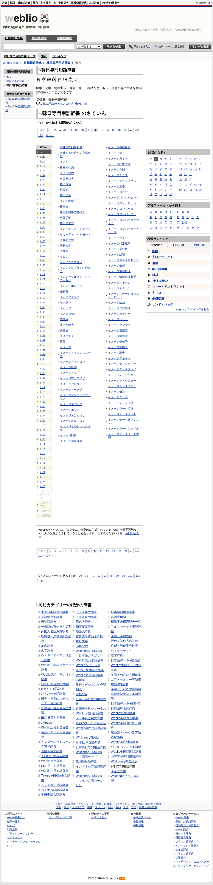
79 (70, 550)
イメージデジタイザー (122, 386)
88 (125, 129)
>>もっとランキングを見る (192, 309)
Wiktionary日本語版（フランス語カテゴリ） (89, 780)
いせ (42, 217)
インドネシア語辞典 (187, 845)
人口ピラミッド (162, 257)
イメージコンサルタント (123, 197)
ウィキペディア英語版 (126, 747)
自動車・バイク (113, 804)
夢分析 (64, 330)
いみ (42, 302)
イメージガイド (118, 158)
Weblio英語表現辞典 (124, 718)
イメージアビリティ (72, 384)
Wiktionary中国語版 (124, 761)
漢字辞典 (117, 655)
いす (42, 213)
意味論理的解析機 (71, 147)
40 (92, 575)
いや (42, 321)
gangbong (159, 268)
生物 (110, 807)
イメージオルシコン (72, 420)
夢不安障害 (67, 324)
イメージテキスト (119, 358)
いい (42, 161)
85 (107, 129)
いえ (42, 170)
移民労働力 (67, 223)
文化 (58, 807)
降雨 (155, 251)
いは (42, 274)
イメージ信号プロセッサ (123, 260)
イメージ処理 (116, 254)
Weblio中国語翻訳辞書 (126, 751)
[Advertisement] (198, 21)
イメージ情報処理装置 (122, 276)
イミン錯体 (67, 173)
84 (101, 129)
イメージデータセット (122, 414)
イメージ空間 (116, 169)
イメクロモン (68, 313)
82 (89, 129)
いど (42, 439)
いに (42, 255)
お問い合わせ (99, 817)
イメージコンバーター (122, 214)
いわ (42, 359)
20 (80, 575)
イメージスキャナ (119, 282)
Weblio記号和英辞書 (55, 727)
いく (42, 189)
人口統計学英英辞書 (54, 756)
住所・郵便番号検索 (124, 645)
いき (42, 184)
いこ (42, 198)
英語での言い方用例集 (126, 674)
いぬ (42, 260)
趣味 (89, 807)
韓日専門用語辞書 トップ (20, 56)
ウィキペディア (121, 650)
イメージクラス (118, 175)
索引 (44, 56)
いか (42, 180)
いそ (42, 222)
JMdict (80, 679)
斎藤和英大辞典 (51, 751)
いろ (42, 354)
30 (86, 575)
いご (42, 392)
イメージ (65, 347)
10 (74, 575)
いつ (42, 236)
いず (42, 406)
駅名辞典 (82, 641)
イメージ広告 (116, 186)
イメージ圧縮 (68, 367)
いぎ (42, 378)
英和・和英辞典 (42, 3)
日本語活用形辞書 (123, 612)
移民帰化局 (67, 167)
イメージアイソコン (72, 361)
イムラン (65, 302)
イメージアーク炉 (71, 389)
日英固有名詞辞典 (123, 708)
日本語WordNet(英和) (125, 703)
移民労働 (65, 217)
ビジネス (57, 804)
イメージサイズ (118, 237)
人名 (126, 807)
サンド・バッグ (162, 304)
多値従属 (158, 298)
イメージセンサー (119, 324)
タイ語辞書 (118, 771)
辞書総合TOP (204, 3)
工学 (132, 804)
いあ (42, 156)
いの (42, 269)
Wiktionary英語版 (87, 737)
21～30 (199, 245)
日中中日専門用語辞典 (91, 747)
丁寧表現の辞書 (86, 617)
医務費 (64, 291)
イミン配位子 (68, 200)
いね (42, 264)
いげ (42, 387)
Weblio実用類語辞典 (89, 660)
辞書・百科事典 (148, 807)
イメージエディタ (71, 404)
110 (138, 575)
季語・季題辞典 (121, 636)
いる (42, 344)
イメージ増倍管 (118, 336)
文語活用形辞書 (51, 617)
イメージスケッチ (119, 288)
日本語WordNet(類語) (125, 660)
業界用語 (70, 804)
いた (42, 227)
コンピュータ (86, 804)
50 (98, 575)
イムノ (64, 256)
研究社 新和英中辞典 (90, 670)
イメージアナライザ (72, 378)
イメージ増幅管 (118, 347)
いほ (42, 293)
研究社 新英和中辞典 (55, 684)
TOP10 (156, 245)
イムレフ (65, 308)
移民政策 (65, 184)
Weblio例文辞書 (52, 761)
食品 (118, 807)
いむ (42, 307)
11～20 (178, 245)
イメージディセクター (122, 380)
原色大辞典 (83, 621)
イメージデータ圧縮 (120, 403)
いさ (42, 203)
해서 (155, 274)
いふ (42, 283)
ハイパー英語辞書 (53, 693)
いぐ (42, 382)
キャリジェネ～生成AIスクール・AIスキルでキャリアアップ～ (191, 865)
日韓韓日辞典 (79, 3)
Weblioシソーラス (88, 665)
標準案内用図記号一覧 (126, 621)
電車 (98, 804)
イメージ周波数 (118, 248)
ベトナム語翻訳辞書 (54, 790)
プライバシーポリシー (20, 833)
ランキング (59, 56)
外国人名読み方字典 (54, 631)
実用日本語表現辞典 (54, 612)
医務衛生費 (67, 240)
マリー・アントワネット (168, 286)
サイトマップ (15, 837)
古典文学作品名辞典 (89, 636)
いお (42, 175)
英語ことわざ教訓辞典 (126, 689)
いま (42, 297)
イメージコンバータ (120, 208)
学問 (158, 804)
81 (82, 129)
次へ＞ (50, 555)
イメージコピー (118, 191)
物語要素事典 (85, 626)
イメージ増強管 (118, 330)
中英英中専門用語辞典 (126, 756)
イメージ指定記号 (119, 243)
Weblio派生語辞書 (123, 713)
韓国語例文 (39, 38)
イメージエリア (69, 409)
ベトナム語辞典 (185, 853)
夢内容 (64, 319)
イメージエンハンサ (72, 415)
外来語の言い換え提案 (56, 626)
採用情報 (138, 825)
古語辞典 (94, 3)
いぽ (42, 486)
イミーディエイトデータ (75, 228)
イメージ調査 (116, 352)
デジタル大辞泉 (86, 612)
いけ (42, 194)
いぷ (42, 477)
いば (42, 443)
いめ (42, 312)
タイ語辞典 (182, 849)
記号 (184, 222)
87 (119, 129)
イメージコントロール (122, 203)
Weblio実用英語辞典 (89, 675)
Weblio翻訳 (182, 829)
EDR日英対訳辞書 (53, 717)
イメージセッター (119, 313)
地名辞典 (47, 645)
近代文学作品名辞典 (124, 641)
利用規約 (12, 829)
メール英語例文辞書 (89, 718)
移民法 (64, 206)
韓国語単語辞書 (86, 761)
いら (42, 335)
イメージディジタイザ (122, 363)
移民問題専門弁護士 (72, 212)
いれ (42, 349)
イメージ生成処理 (119, 308)
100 (130, 575)
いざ (42, 396)
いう (42, 165)
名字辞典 (47, 650)
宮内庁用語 (118, 617)
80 (76, 550)
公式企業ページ (142, 817)
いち (42, 231)
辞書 (4, 3)
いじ (42, 401)
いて (42, 241)
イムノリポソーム (71, 285)
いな (42, 250)
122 (137, 129)
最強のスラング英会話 (91, 723)
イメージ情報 (116, 265)
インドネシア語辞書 (54, 785)
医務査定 (65, 245)
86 (113, 129)
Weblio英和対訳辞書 (124, 742)
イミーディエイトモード (75, 234)
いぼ (42, 462)
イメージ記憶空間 (119, 164)
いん (42, 368)
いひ (42, 279)
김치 (155, 263)
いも (42, 316)
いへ (42, 288)
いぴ (42, 472)
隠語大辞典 (83, 631)
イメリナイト (68, 336)
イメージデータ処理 (120, 408)
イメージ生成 (116, 302)
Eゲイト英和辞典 (52, 688)
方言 (133, 807)
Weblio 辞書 (11, 63)
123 (41, 555)
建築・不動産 (145, 804)
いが (42, 373)
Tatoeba (81, 694)
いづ (42, 429)
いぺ (42, 481)
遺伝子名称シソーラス (91, 708)
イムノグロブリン (71, 262)
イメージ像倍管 (118, 341)
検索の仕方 (13, 821)
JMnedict (47, 722)
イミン (64, 162)
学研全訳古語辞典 (53, 794)
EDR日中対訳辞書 (53, 766)
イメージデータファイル (123, 428)
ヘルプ (11, 825)
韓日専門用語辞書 (59, 63)
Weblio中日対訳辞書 (55, 770)
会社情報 (138, 821)
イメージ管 (115, 152)
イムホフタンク (69, 297)
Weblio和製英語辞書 (89, 713)
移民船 (64, 189)
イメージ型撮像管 (119, 147)
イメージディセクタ (120, 375)
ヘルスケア (78, 807)
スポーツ (100, 807)
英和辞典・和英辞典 (187, 825)
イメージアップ (69, 372)
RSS (122, 878)
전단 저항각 (160, 281)
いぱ (42, 467)
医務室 (64, 251)
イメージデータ (118, 397)
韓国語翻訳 (64, 38)
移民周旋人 (67, 178)
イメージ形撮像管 (71, 441)
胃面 (62, 341)
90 (123, 575)
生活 (66, 807)
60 (105, 575)
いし (42, 208)
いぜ (42, 410)
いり (42, 340)
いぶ (42, 453)
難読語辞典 (48, 621)
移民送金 (65, 195)
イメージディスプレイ (122, 369)
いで (42, 434)
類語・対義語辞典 (20, 3)
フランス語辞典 (185, 841)
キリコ (156, 292)
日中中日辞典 (61, 3)
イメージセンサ (118, 319)
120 (41, 580)
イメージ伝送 (116, 391)
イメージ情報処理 (119, 271)
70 (111, 575)
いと (42, 245)
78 (64, 550)
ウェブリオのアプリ (60, 817)
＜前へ (42, 550)
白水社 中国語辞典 (88, 742)
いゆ (42, 326)
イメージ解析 (68, 435)
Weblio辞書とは (16, 817)
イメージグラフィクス (122, 180)
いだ (42, 420)
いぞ (42, 415)
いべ (42, 458)
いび (42, 448)
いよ (42, 330)
